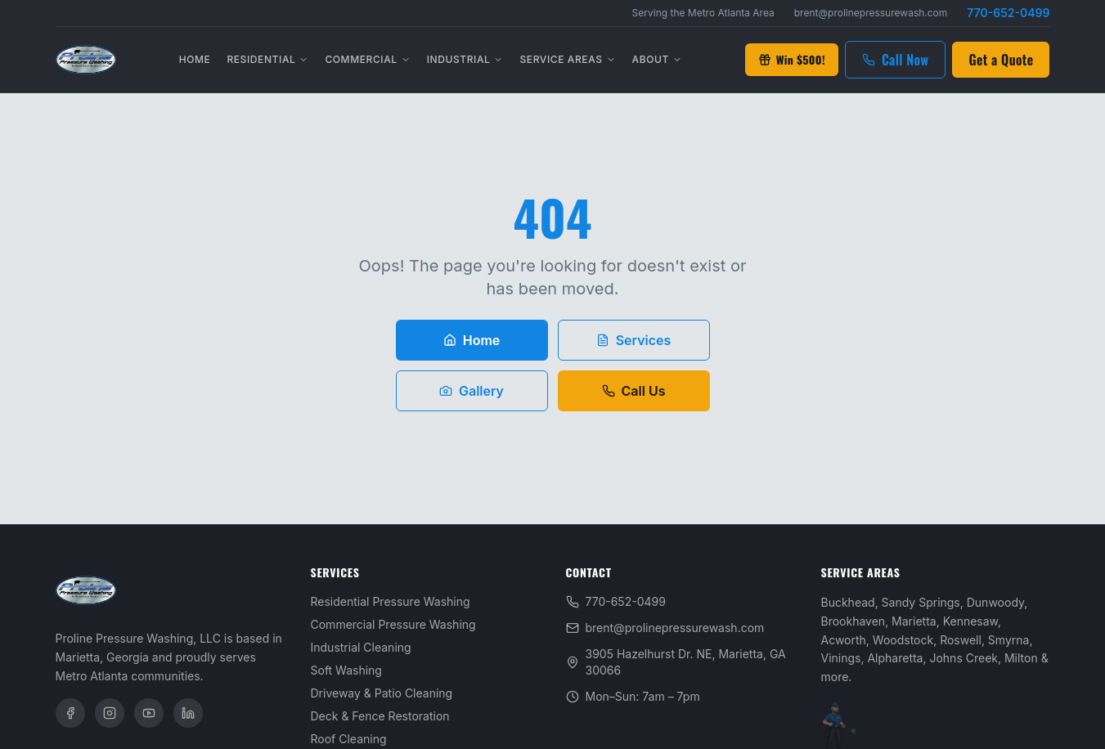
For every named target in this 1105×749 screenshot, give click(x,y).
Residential (267, 59)
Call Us (634, 391)
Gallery (471, 391)
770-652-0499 (1008, 13)
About (657, 59)
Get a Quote (1000, 60)
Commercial (367, 59)
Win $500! (791, 59)
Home (195, 59)
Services (634, 340)
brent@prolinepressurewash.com (871, 13)
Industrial (465, 59)
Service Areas (567, 59)
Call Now (895, 60)
